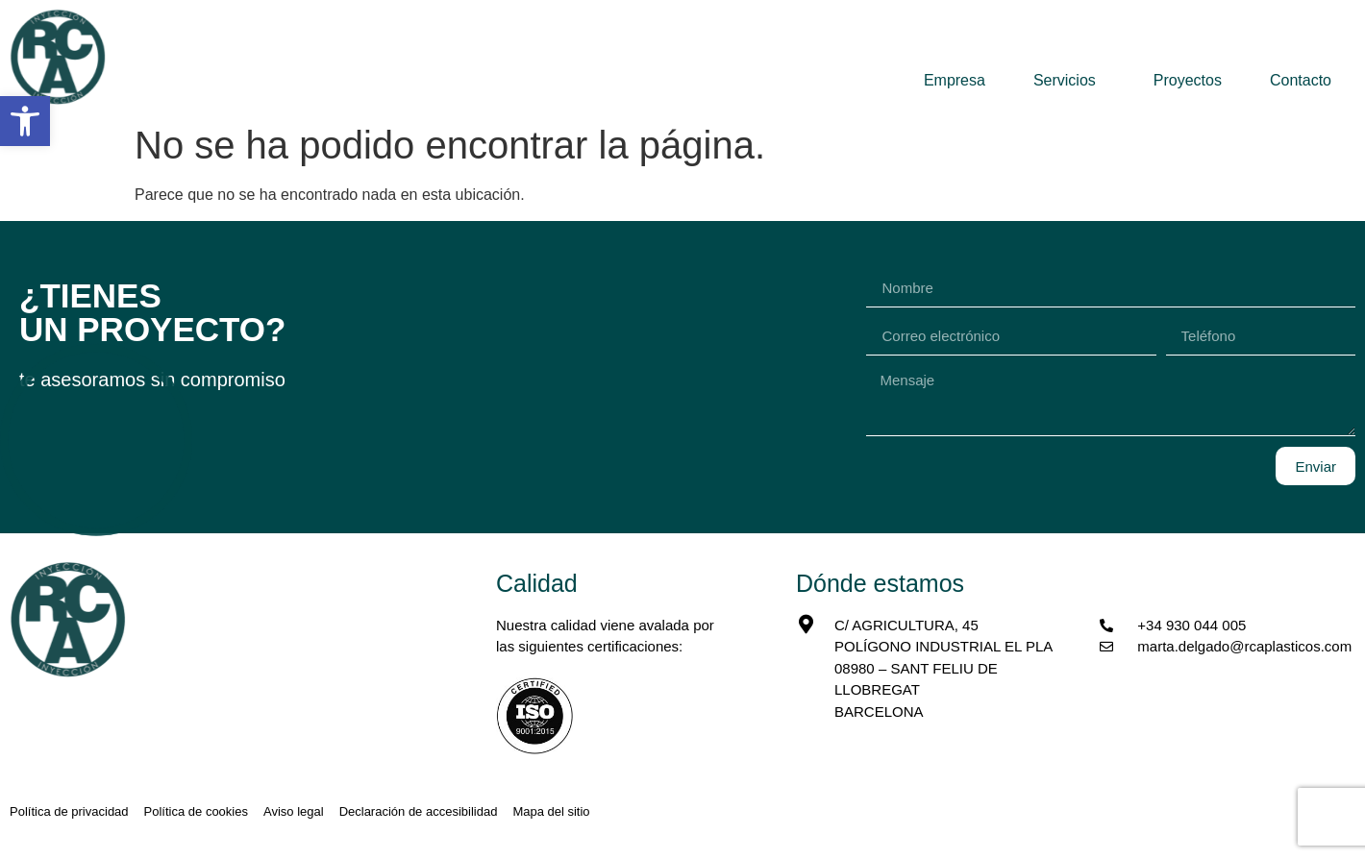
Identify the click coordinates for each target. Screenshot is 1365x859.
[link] (25, 121)
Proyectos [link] (1188, 80)
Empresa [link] (954, 80)
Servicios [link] (1069, 80)
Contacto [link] (1300, 80)
